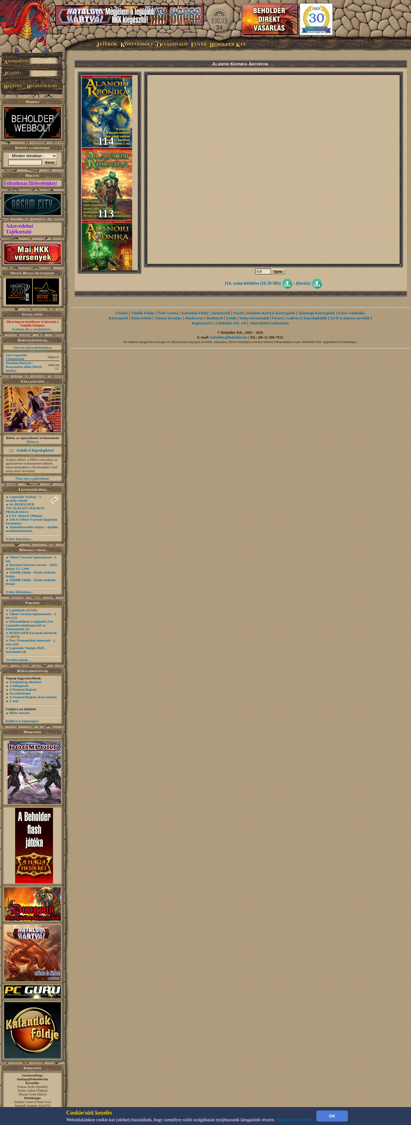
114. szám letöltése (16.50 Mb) (253, 283)
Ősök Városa (167, 313)
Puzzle (238, 313)
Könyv (32, 441)
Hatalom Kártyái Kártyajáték (271, 313)
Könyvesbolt (141, 318)
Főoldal (121, 313)
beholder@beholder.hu (228, 337)
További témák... (18, 660)
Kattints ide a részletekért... (32, 329)
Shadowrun (194, 318)
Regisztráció (201, 323)
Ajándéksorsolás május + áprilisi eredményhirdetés (32, 529)
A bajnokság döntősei (25, 682)
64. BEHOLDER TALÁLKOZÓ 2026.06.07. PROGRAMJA (25, 508)
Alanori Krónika (168, 318)
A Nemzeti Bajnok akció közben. (33, 697)
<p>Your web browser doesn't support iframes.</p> (273, 169)
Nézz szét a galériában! (32, 478)
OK (332, 1116)
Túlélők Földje (142, 313)
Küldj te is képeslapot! (22, 721)
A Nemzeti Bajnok (23, 689)
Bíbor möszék (19, 713)
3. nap (14, 701)
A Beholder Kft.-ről (230, 323)
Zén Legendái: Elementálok (16, 357)
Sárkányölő (221, 313)
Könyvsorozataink (254, 318)
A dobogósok (18, 686)
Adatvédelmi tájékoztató (269, 323)
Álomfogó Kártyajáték (316, 313)
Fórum (277, 318)
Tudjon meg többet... (295, 1119)
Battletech (215, 318)
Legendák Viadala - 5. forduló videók (24, 498)
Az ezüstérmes (20, 693)
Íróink (231, 318)
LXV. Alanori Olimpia (25, 515)
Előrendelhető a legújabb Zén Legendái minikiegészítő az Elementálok (29, 625)
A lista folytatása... (19, 539)
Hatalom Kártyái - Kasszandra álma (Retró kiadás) (24, 366)
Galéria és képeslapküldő (306, 318)
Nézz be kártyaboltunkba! (32, 347)
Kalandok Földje (194, 313)
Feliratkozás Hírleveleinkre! (30, 183)
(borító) (303, 283)
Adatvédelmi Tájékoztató (19, 228)
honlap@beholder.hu (32, 1079)
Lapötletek (17, 610)
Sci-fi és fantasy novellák (350, 318)
